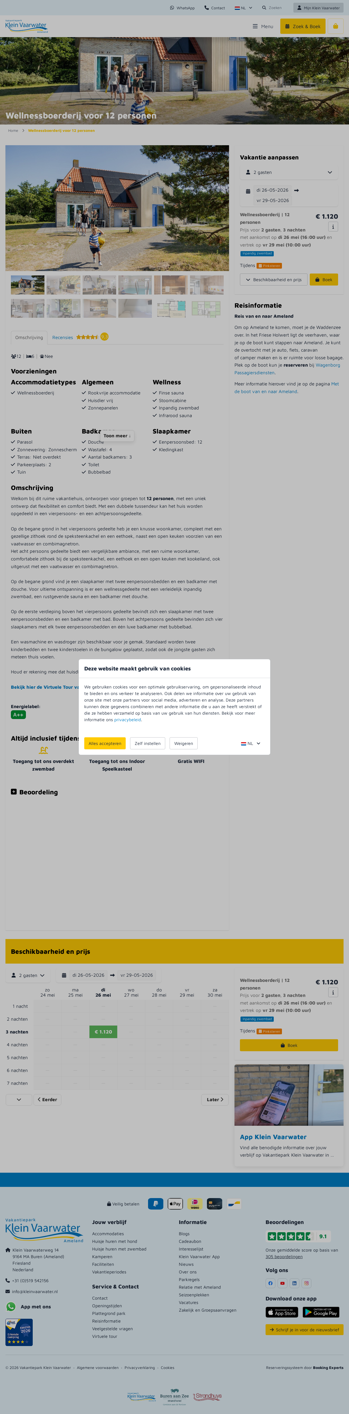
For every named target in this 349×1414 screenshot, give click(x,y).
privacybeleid (127, 719)
